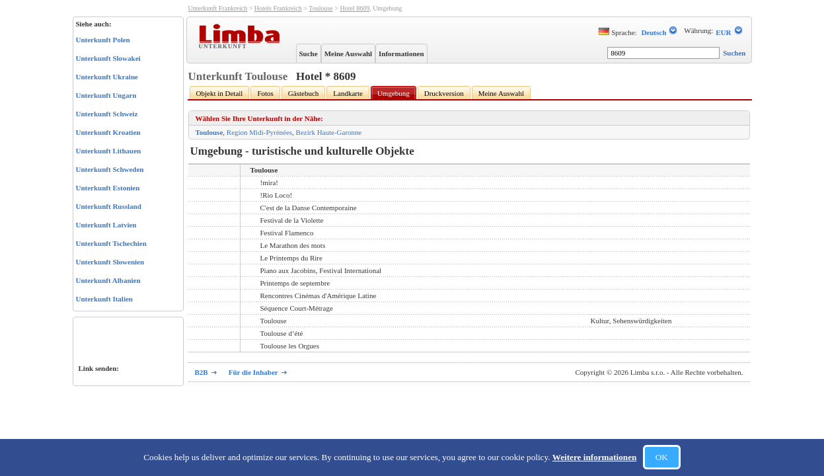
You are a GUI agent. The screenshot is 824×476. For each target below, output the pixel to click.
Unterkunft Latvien (106, 225)
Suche (308, 54)
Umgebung (393, 93)
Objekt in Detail (219, 93)
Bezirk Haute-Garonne (329, 132)
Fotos (265, 93)
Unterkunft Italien (104, 299)
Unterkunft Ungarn (106, 95)
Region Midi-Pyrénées (259, 132)
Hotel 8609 (354, 8)
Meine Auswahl (348, 54)
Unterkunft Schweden (110, 169)
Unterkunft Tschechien (111, 243)
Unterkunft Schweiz (107, 114)
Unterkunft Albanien (108, 280)
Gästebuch (303, 93)
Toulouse (321, 8)
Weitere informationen (594, 457)
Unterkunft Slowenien (110, 262)
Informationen (401, 54)
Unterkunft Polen (103, 40)
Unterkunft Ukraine (107, 77)
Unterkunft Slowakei (108, 58)
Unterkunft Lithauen (108, 151)
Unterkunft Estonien (108, 188)
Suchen (734, 53)
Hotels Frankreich (278, 8)
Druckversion (444, 93)
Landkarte (348, 93)
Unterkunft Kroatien (108, 132)
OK (661, 457)
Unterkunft (224, 45)
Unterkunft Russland (108, 206)
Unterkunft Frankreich (218, 8)
